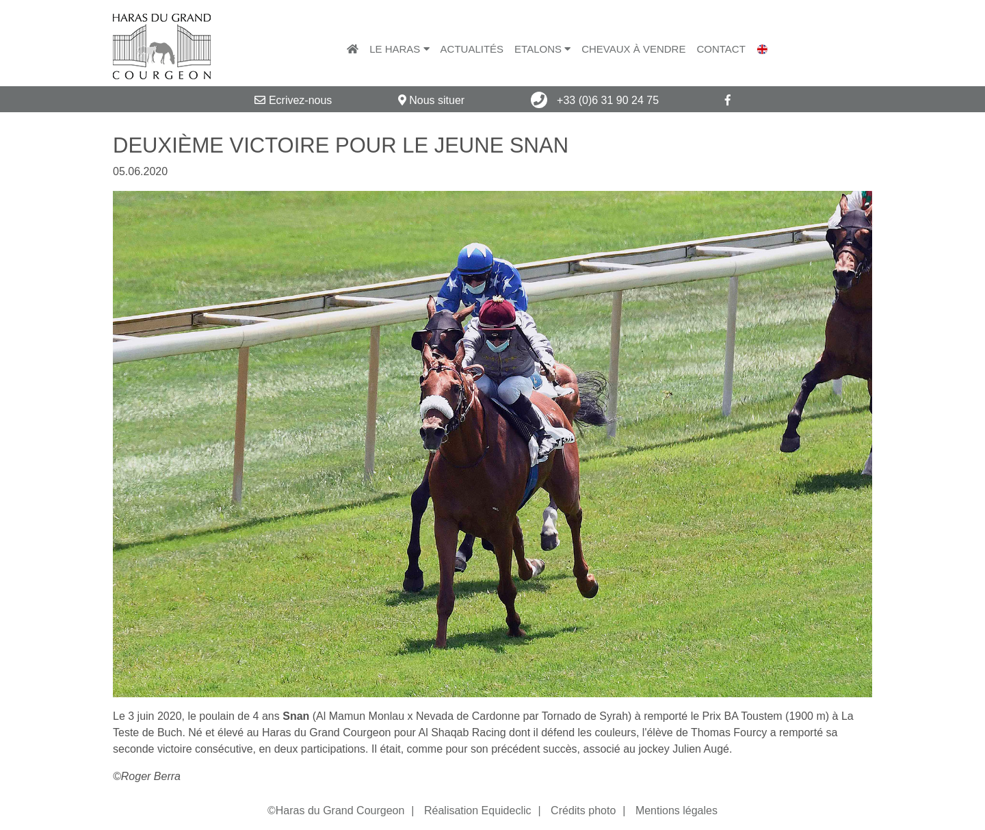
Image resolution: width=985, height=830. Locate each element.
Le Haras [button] (399, 49)
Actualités (472, 49)
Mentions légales (676, 810)
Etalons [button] (542, 49)
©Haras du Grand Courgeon (335, 810)
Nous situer (431, 100)
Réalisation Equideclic (477, 810)
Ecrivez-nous (293, 100)
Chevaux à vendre (633, 49)
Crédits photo (583, 810)
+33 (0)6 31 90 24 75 (595, 100)
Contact (720, 49)
